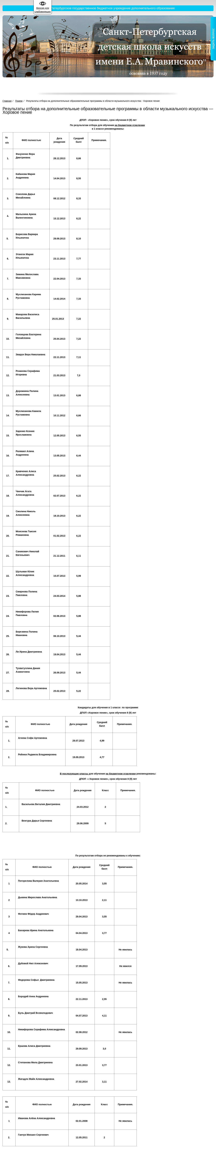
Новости (176, 87)
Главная (39, 87)
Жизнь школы (157, 87)
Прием (119, 87)
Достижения (136, 87)
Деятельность (101, 87)
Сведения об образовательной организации (68, 86)
